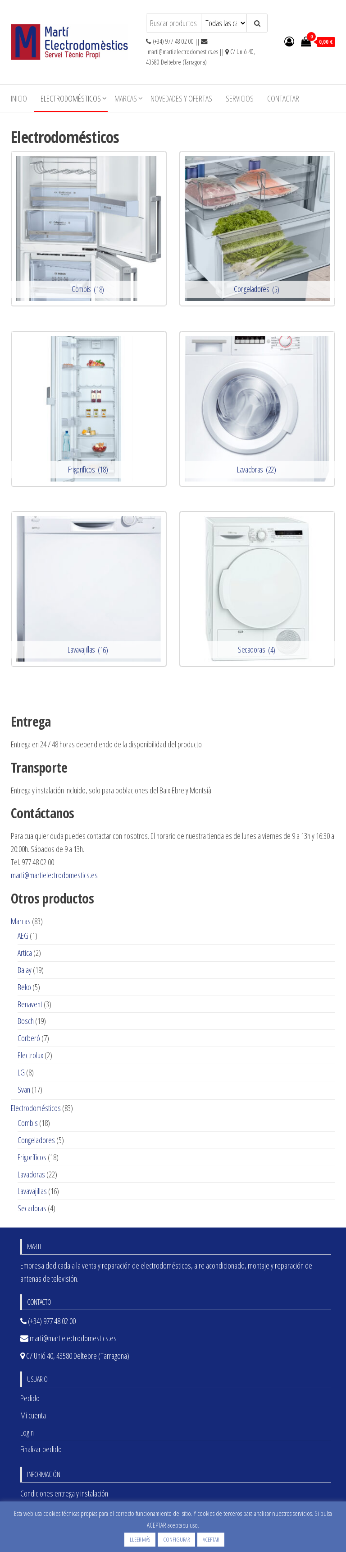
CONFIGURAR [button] (176, 1539)
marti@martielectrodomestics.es (54, 875)
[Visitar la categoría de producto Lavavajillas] (88, 589)
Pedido (30, 1398)
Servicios (240, 98)
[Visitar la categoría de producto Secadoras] (257, 589)
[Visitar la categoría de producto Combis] (88, 228)
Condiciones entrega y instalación (64, 1493)
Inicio (19, 98)
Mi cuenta (33, 1415)
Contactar (283, 98)
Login (27, 1432)
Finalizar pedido (41, 1449)
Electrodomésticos (71, 98)
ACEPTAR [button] (211, 1539)
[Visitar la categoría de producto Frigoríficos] (88, 408)
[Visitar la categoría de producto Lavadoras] (257, 408)
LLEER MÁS (140, 1539)
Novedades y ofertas (181, 98)
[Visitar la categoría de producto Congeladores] (257, 228)
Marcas (125, 98)
